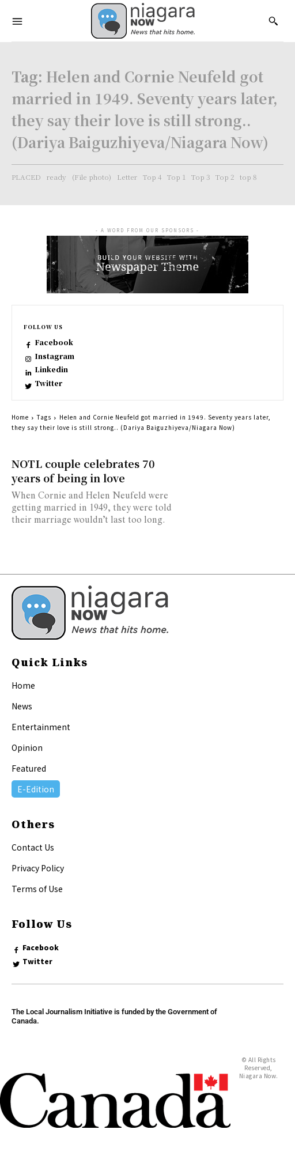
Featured (29, 768)
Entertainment (41, 726)
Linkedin (51, 369)
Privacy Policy (38, 868)
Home (20, 417)
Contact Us (33, 847)
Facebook (54, 342)
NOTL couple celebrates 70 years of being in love (83, 470)
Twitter (48, 383)
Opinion (27, 747)
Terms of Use (37, 888)
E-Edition (35, 789)
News (22, 706)
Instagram (54, 356)
